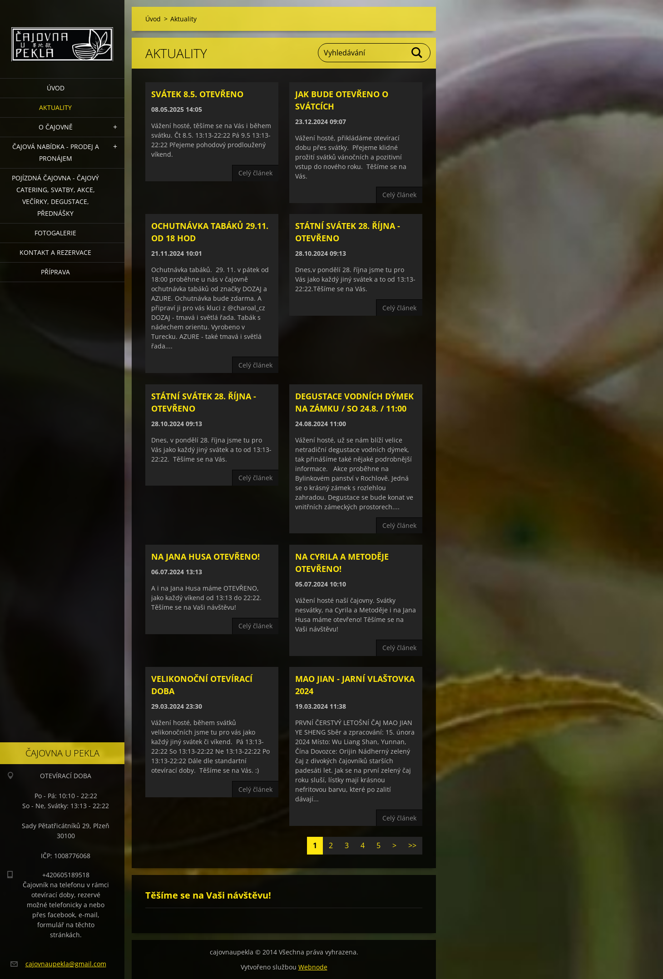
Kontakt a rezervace (55, 252)
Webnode (312, 967)
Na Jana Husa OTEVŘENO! (205, 556)
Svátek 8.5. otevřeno (197, 94)
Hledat (417, 53)
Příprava (55, 272)
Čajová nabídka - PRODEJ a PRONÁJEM (55, 152)
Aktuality (55, 107)
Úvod (55, 88)
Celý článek (255, 173)
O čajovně (56, 127)
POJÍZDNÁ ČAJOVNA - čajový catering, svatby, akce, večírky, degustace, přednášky (55, 196)
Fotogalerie (55, 233)
